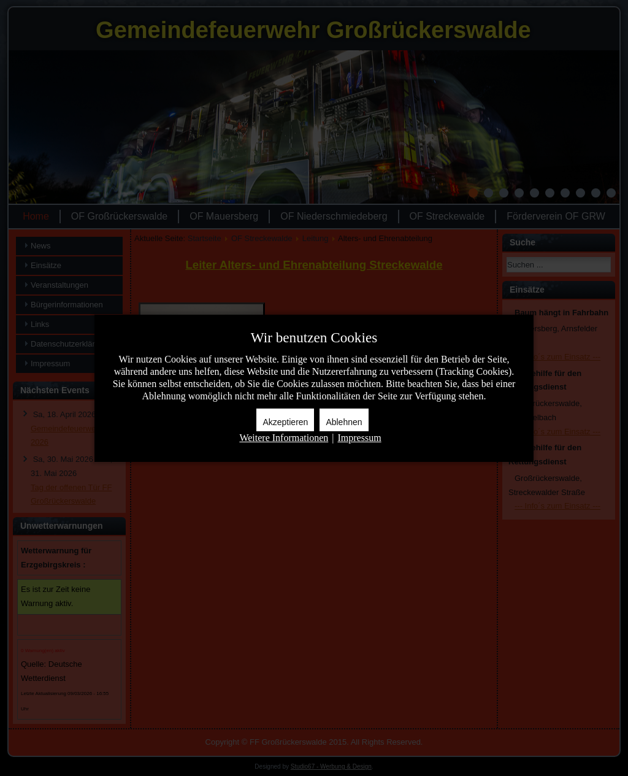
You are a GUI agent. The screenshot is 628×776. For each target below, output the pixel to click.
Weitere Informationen (283, 437)
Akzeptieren (285, 422)
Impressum (359, 437)
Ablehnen (344, 422)
